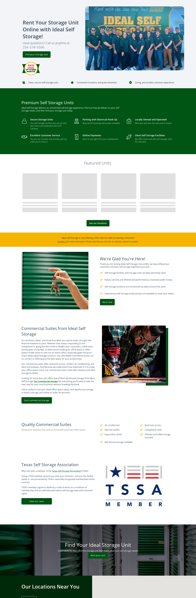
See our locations (98, 223)
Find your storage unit (36, 54)
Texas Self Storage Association (66, 471)
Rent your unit (98, 555)
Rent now (107, 302)
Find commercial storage (36, 400)
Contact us (62, 241)
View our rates (36, 501)
